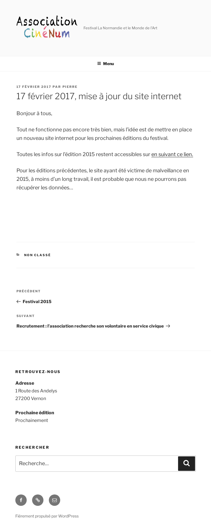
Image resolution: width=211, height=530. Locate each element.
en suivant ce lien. (172, 154)
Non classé (37, 255)
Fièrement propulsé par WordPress (47, 516)
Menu (105, 63)
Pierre (70, 87)
